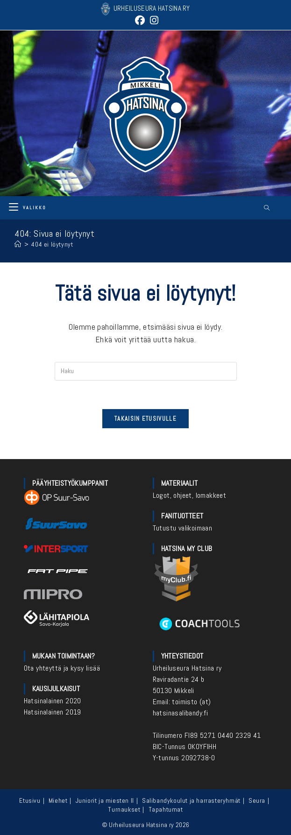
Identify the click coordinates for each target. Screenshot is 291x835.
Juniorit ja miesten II (105, 800)
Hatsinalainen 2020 (52, 701)
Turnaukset (124, 809)
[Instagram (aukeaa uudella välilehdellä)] (153, 20)
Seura (256, 800)
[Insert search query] (146, 371)
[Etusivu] (17, 244)
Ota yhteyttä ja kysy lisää (62, 668)
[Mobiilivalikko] (27, 208)
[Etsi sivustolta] (266, 208)
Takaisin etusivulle (145, 419)
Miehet (58, 800)
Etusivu (29, 800)
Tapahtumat (166, 809)
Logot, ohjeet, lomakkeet (190, 495)
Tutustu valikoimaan (183, 528)
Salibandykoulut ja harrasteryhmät (191, 800)
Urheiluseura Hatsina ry (187, 668)
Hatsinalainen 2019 (52, 712)
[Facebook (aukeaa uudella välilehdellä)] (140, 20)
